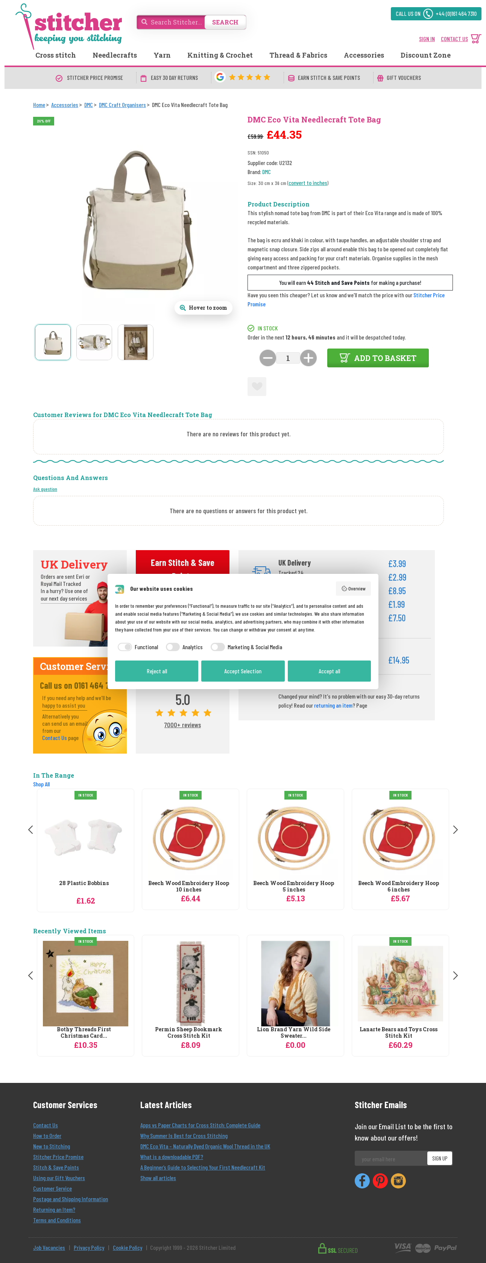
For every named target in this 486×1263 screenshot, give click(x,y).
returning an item (333, 705)
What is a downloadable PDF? (171, 1156)
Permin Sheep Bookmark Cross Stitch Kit (188, 1032)
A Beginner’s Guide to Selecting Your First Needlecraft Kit (202, 1167)
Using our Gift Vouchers (59, 1177)
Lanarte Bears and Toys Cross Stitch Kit (398, 1032)
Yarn (162, 55)
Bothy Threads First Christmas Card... (84, 1032)
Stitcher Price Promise (58, 1156)
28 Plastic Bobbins (84, 883)
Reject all (157, 670)
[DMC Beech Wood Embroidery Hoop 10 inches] (190, 837)
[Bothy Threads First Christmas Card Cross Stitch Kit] (85, 983)
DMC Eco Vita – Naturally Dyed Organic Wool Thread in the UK (205, 1146)
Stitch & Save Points (56, 1167)
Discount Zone (426, 55)
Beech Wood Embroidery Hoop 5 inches (293, 886)
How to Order (47, 1135)
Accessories (364, 55)
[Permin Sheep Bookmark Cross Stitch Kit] (190, 983)
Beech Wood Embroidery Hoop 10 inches (188, 886)
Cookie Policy (127, 1247)
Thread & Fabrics (298, 55)
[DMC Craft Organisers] (122, 104)
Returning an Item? (54, 1209)
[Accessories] (64, 104)
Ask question (45, 489)
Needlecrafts (115, 55)
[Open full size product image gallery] (203, 308)
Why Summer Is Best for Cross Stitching (184, 1135)
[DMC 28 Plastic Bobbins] (85, 837)
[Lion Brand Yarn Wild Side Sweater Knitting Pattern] (295, 983)
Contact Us (54, 737)
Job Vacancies (49, 1247)
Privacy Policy (89, 1247)
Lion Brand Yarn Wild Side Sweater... (293, 1032)
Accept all (329, 670)
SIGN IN (427, 38)
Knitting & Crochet (220, 55)
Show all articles (158, 1177)
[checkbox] (136, 646)
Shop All (41, 783)
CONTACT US (454, 38)
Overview (353, 588)
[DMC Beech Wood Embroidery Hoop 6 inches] (400, 837)
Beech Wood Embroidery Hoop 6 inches (398, 886)
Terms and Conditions (57, 1219)
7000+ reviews (182, 724)
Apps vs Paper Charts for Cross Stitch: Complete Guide (200, 1124)
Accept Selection (242, 670)
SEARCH (225, 22)
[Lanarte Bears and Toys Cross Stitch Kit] (400, 983)
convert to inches (308, 182)
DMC (266, 171)
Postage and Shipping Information (70, 1198)
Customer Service (52, 1188)
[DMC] (88, 104)
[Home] (39, 104)
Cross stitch (55, 55)
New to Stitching (51, 1146)
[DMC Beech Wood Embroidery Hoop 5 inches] (295, 837)
